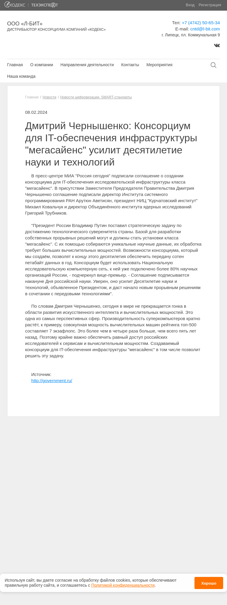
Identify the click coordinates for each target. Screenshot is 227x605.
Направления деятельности (87, 64)
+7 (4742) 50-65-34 (201, 22)
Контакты (130, 64)
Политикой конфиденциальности (123, 583)
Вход (190, 5)
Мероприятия (159, 64)
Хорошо (208, 581)
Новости (49, 97)
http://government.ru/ (51, 380)
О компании (41, 64)
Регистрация (210, 5)
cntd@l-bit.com (205, 28)
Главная (15, 64)
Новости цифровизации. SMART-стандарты (96, 97)
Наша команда (21, 76)
